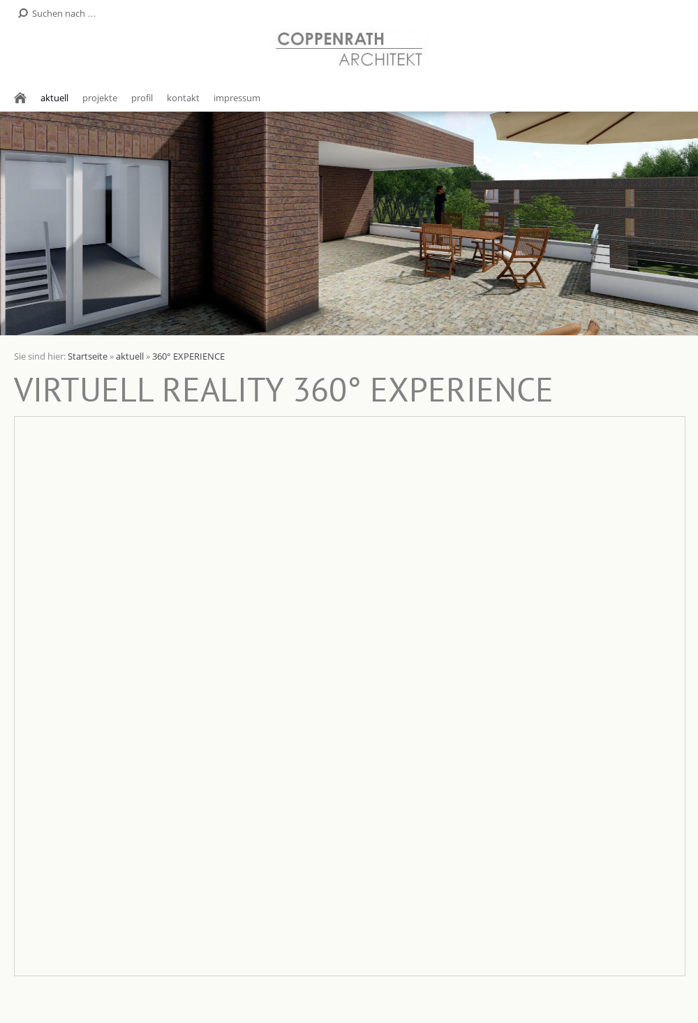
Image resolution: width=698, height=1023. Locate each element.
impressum (237, 97)
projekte (99, 97)
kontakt (183, 97)
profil (142, 97)
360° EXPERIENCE (188, 356)
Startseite (87, 356)
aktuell (54, 97)
